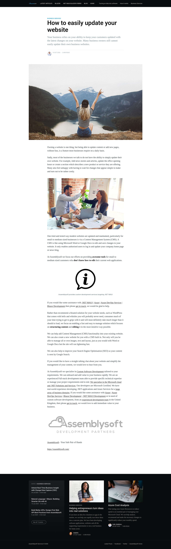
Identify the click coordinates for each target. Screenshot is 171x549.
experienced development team (95, 399)
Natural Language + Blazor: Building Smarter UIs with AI (45, 500)
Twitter (125, 544)
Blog (86, 3)
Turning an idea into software (108, 3)
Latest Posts (108, 544)
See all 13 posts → (39, 522)
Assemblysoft (53, 442)
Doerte (75, 533)
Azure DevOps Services (111, 302)
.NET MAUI (87, 302)
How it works (124, 3)
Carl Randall (117, 524)
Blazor (57, 3)
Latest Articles (46, 3)
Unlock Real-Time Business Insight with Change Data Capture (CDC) (45, 489)
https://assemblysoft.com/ (58, 449)
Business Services (136, 3)
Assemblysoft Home (135, 544)
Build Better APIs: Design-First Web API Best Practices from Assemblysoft (46, 511)
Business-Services (54, 18)
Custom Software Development (90, 371)
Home (92, 3)
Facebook (118, 544)
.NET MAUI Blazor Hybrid (72, 3)
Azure (97, 302)
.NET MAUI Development (95, 396)
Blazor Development (56, 306)
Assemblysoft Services (36, 544)
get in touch (81, 306)
